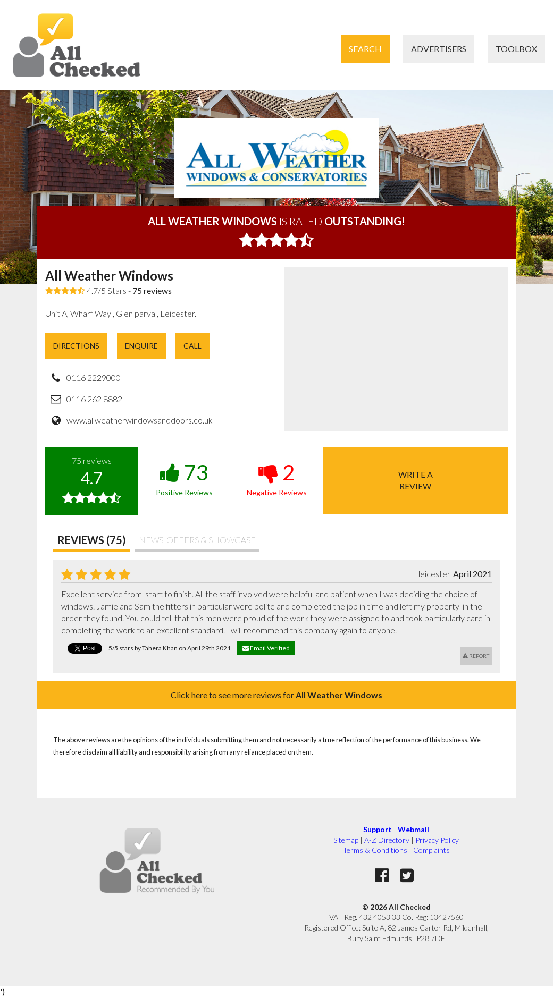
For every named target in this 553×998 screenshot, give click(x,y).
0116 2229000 (93, 378)
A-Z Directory (386, 839)
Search (365, 49)
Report (476, 656)
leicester (434, 574)
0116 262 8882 (94, 399)
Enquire (141, 345)
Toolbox (516, 49)
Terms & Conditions (375, 850)
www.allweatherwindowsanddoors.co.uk (139, 420)
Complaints (431, 850)
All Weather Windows (109, 275)
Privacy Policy (437, 839)
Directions (76, 345)
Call (192, 345)
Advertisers (438, 49)
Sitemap (345, 839)
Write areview (415, 480)
